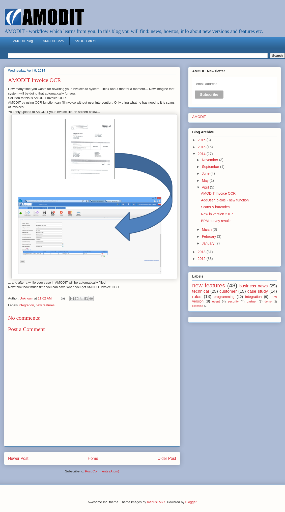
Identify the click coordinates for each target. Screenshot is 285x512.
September (211, 167)
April (206, 187)
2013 (202, 252)
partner (252, 301)
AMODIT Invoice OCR (218, 193)
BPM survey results (216, 221)
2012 (202, 259)
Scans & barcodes (215, 207)
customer (228, 291)
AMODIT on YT (86, 41)
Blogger (190, 502)
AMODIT (199, 117)
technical (200, 291)
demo (268, 301)
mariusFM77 (156, 502)
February (209, 236)
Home (93, 458)
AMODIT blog (23, 41)
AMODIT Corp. (54, 41)
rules (196, 296)
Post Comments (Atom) (102, 471)
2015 (202, 147)
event (216, 301)
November (210, 160)
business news (253, 286)
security (233, 301)
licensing (197, 305)
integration (26, 305)
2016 (202, 140)
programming (224, 297)
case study (257, 291)
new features (45, 305)
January (208, 243)
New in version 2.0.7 (217, 214)
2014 (202, 154)
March (207, 229)
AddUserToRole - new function (225, 200)
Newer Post (18, 458)
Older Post (166, 458)
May (205, 180)
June (206, 173)
